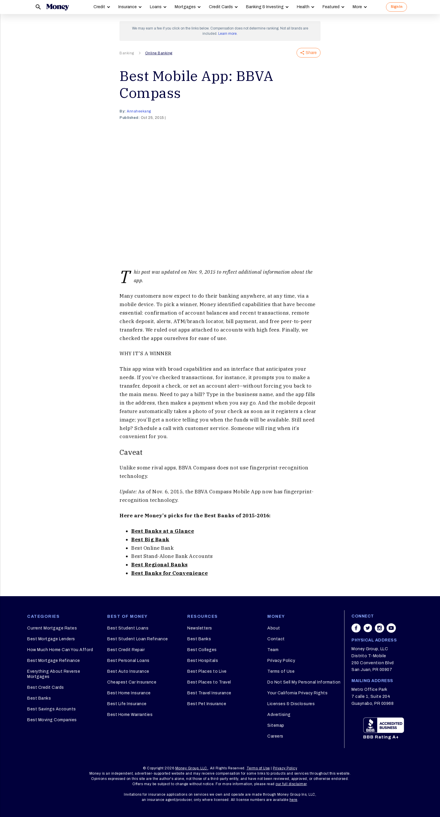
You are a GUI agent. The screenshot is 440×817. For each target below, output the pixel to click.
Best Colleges (202, 650)
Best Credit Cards (45, 687)
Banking (126, 53)
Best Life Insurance (127, 704)
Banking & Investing (265, 7)
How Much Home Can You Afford (60, 650)
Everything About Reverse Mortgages (53, 674)
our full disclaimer (291, 784)
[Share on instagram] (379, 628)
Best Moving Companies (52, 720)
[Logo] (58, 7)
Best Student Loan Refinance (137, 639)
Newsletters (199, 628)
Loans (156, 7)
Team (272, 650)
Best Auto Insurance (128, 671)
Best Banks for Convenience (169, 573)
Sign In (396, 7)
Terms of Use (281, 671)
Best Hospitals (202, 660)
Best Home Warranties (130, 714)
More (357, 7)
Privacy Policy (281, 660)
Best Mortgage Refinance (53, 660)
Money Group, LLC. (191, 768)
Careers (275, 736)
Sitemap (275, 725)
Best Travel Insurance (209, 693)
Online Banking (158, 53)
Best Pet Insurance (206, 704)
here (293, 800)
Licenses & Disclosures (291, 704)
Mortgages (185, 7)
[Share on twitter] (368, 628)
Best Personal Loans (128, 660)
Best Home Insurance (129, 693)
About (273, 628)
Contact (276, 639)
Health (303, 7)
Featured (331, 7)
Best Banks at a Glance (162, 531)
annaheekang (139, 111)
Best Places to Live (207, 671)
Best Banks (39, 698)
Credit (99, 7)
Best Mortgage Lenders (51, 639)
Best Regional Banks (159, 564)
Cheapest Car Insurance (131, 682)
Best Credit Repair (126, 650)
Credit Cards (221, 7)
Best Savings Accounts (51, 709)
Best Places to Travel (209, 682)
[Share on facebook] (356, 628)
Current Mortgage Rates (52, 628)
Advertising (279, 714)
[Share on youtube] (391, 628)
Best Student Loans (127, 628)
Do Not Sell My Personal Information (304, 682)
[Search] (38, 7)
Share (308, 53)
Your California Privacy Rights (297, 693)
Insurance (127, 7)
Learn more (227, 34)
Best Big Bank (150, 539)
